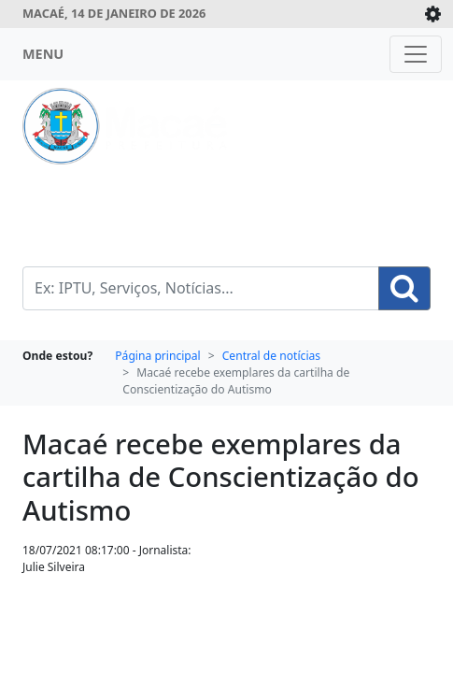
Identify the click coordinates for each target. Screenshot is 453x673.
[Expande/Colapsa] (433, 14)
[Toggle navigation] (415, 54)
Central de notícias (271, 356)
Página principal (157, 356)
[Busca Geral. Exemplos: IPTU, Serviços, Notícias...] (200, 288)
